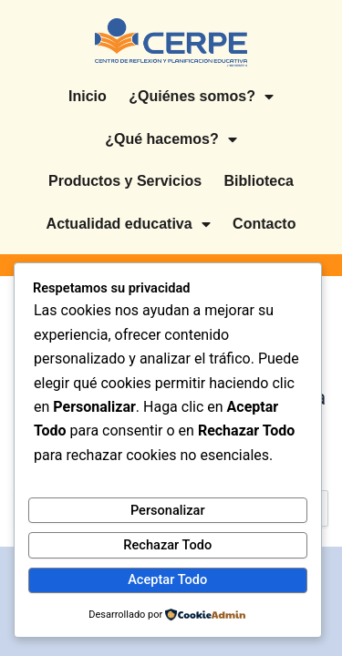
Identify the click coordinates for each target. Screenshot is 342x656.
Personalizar (167, 510)
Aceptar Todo (167, 579)
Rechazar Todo (167, 545)
